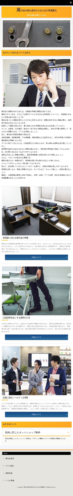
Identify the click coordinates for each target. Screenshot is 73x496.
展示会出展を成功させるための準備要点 (36, 9)
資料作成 (9, 473)
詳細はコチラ (36, 257)
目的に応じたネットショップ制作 (22, 432)
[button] (36, 3)
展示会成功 (10, 458)
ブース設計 (10, 466)
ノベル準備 (10, 480)
